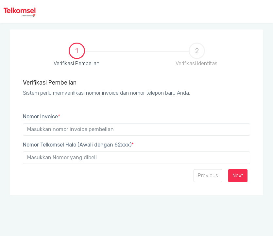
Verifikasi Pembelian (59, 55)
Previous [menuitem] (208, 175)
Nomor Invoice (41, 116)
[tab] (76, 57)
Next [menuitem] (237, 175)
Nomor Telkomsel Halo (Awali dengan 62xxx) (78, 145)
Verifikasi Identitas (196, 55)
